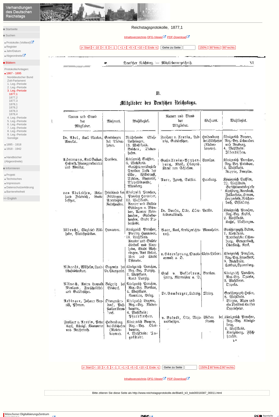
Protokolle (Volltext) (20, 42)
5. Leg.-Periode (17, 121)
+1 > (122, 47)
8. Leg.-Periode (17, 131)
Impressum (13, 183)
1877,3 (13, 100)
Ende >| (152, 47)
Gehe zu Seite (171, 47)
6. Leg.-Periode (17, 124)
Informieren (12, 168)
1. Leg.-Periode (17, 83)
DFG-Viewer (156, 37)
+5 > (131, 47)
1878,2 (13, 107)
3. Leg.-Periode (17, 90)
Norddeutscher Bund (20, 77)
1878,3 (13, 111)
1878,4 (13, 114)
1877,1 (13, 94)
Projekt (10, 174)
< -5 (105, 47)
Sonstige (12, 138)
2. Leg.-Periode (17, 87)
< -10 (96, 47)
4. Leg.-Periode (17, 117)
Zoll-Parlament (16, 80)
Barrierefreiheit (15, 191)
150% (203, 47)
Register (11, 46)
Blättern (10, 62)
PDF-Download (178, 37)
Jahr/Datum (13, 51)
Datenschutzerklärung (20, 187)
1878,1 (13, 104)
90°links (214, 47)
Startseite (11, 29)
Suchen (10, 35)
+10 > (140, 47)
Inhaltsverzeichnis (135, 37)
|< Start (85, 47)
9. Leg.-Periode (17, 134)
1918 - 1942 (13, 148)
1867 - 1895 (13, 73)
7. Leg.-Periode (17, 127)
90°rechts (228, 47)
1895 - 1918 (13, 144)
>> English (9, 198)
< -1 (113, 47)
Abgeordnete (16, 55)
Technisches (14, 178)
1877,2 (13, 97)
